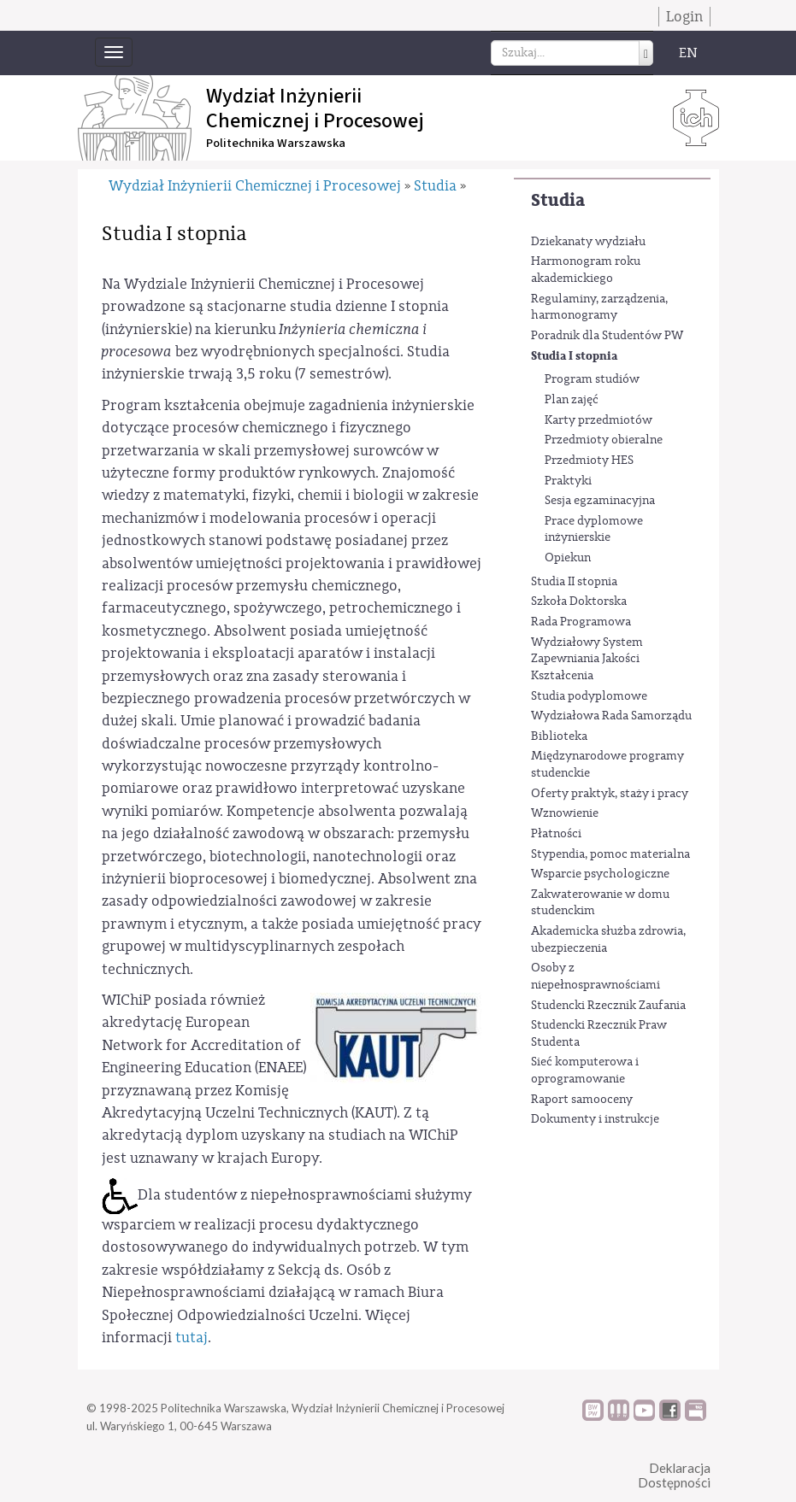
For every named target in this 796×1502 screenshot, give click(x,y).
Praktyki (568, 481)
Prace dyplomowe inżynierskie (594, 529)
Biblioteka (559, 736)
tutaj (191, 1338)
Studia (558, 200)
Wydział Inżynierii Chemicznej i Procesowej (255, 186)
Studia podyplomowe (589, 696)
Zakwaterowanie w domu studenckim (600, 903)
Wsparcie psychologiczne (600, 874)
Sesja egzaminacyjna (600, 500)
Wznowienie (564, 813)
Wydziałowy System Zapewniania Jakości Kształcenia (587, 659)
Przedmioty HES (589, 460)
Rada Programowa (581, 622)
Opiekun (568, 558)
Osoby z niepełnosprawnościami (595, 976)
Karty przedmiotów (598, 420)
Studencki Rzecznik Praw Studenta (599, 1034)
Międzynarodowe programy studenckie (607, 764)
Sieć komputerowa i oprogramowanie (585, 1070)
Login (684, 17)
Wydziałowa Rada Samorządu (611, 716)
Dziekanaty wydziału (588, 241)
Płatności (556, 834)
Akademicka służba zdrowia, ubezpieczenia (608, 940)
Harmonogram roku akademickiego (585, 270)
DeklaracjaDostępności (674, 1475)
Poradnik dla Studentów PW (607, 335)
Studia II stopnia (574, 582)
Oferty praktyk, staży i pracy (609, 793)
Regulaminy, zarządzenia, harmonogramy (599, 307)
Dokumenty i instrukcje (595, 1119)
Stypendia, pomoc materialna (610, 854)
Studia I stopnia (574, 356)
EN (688, 53)
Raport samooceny (582, 1099)
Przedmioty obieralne (604, 440)
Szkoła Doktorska (579, 601)
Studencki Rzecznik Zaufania (608, 1005)
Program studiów (592, 379)
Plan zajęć (571, 400)
